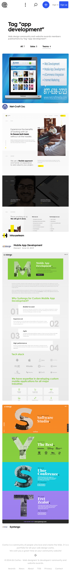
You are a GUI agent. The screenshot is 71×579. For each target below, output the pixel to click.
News (21, 568)
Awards (11, 568)
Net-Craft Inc (17, 106)
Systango (15, 526)
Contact (59, 568)
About (31, 568)
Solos (33, 46)
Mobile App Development (28, 245)
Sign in (55, 5)
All (22, 46)
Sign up (63, 5)
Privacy (48, 568)
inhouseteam (17, 235)
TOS (39, 568)
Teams (46, 46)
